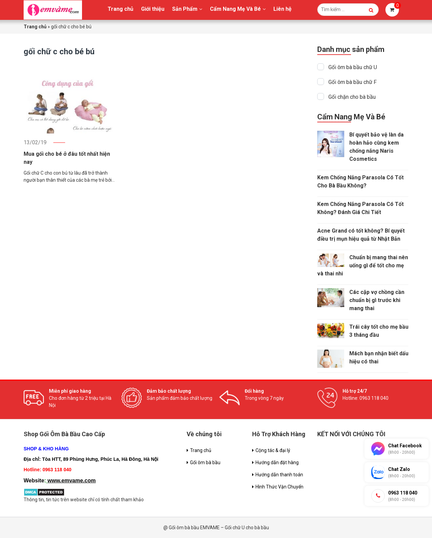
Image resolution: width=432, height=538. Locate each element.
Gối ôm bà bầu (205, 462)
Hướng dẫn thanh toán (279, 474)
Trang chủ (120, 9)
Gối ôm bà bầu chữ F (352, 82)
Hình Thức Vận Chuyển (279, 486)
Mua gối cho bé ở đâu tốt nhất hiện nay (67, 158)
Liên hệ (282, 9)
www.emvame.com (72, 480)
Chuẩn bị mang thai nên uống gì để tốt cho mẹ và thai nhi (362, 265)
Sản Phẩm (184, 9)
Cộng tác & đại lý (272, 450)
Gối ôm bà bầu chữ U (352, 67)
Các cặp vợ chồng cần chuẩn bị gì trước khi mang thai (376, 300)
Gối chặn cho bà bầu (352, 97)
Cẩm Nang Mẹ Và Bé (235, 9)
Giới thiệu (152, 9)
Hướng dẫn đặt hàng (277, 462)
